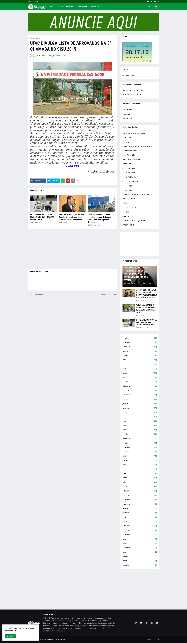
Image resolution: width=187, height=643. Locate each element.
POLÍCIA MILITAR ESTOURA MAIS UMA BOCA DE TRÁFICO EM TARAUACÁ (42, 217)
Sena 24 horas (128, 216)
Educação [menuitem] (82, 7)
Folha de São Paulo (130, 151)
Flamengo (126, 114)
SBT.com (126, 212)
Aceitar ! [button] (10, 636)
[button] (150, 6)
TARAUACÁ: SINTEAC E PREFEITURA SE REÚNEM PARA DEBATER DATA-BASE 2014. (146, 308)
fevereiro (140, 355)
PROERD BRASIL (129, 199)
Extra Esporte (128, 110)
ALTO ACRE (127, 138)
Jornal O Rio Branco (130, 181)
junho (140, 373)
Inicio (29, 2)
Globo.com (127, 164)
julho (140, 377)
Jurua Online (127, 190)
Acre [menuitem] (59, 7)
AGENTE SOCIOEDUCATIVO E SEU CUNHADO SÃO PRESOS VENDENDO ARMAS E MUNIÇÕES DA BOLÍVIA (146, 293)
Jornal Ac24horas (129, 177)
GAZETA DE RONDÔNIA (131, 159)
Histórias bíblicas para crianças (134, 90)
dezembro (140, 347)
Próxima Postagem (108, 295)
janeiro (140, 351)
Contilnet (126, 142)
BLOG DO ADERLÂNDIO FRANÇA (54, 639)
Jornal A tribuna (129, 172)
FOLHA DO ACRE (129, 155)
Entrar (36, 2)
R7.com (125, 203)
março (140, 360)
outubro (140, 338)
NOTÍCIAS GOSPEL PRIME (132, 95)
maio (140, 369)
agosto (140, 382)
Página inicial (35, 38)
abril (140, 364)
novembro (140, 342)
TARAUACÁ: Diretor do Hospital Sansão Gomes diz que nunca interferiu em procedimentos (71, 217)
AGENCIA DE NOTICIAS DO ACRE (135, 133)
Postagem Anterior (36, 295)
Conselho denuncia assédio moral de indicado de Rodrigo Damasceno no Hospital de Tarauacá (99, 218)
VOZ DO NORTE (128, 225)
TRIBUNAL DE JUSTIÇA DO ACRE (135, 221)
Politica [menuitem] (94, 7)
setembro (140, 386)
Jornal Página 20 (129, 186)
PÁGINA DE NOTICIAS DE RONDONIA (137, 194)
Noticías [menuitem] (69, 7)
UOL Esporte (127, 118)
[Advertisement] (72, 249)
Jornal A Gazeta (129, 168)
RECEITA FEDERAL (130, 207)
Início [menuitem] (52, 7)
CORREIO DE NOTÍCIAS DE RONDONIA (137, 146)
